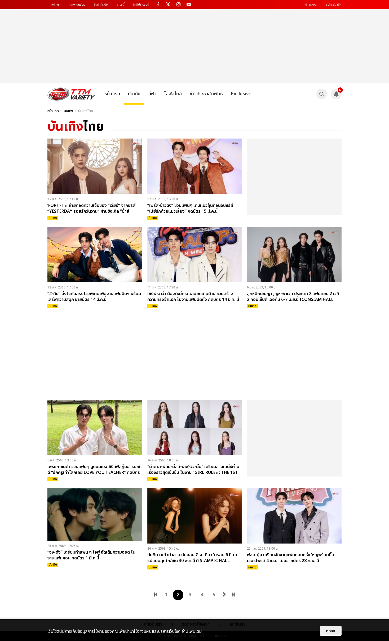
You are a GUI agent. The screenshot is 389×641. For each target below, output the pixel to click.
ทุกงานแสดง (77, 4)
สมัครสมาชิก (334, 4)
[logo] (71, 94)
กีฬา (152, 93)
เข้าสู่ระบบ (310, 4)
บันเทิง (134, 93)
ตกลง (330, 631)
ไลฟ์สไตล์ (173, 93)
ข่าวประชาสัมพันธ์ (206, 93)
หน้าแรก (56, 4)
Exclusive (241, 93)
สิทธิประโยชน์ (140, 4)
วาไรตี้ (121, 4)
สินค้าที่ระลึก (101, 4)
